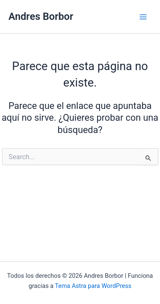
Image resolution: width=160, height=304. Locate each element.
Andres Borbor (40, 16)
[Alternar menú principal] (143, 16)
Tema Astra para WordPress (93, 286)
